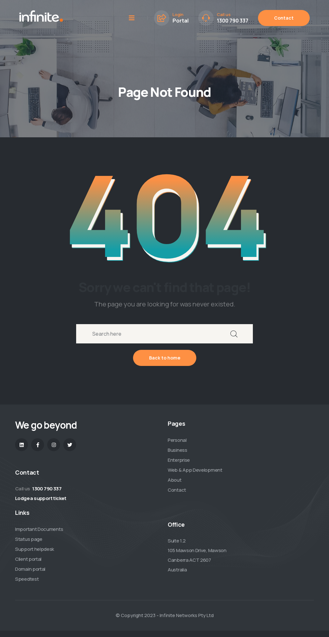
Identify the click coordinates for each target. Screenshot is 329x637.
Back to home (164, 358)
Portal (181, 20)
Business (177, 450)
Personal (177, 440)
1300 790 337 (232, 20)
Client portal (28, 559)
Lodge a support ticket (41, 498)
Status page (28, 539)
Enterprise (179, 460)
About (175, 480)
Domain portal (30, 569)
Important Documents (39, 529)
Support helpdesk (34, 549)
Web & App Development (195, 470)
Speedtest (27, 579)
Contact (284, 18)
